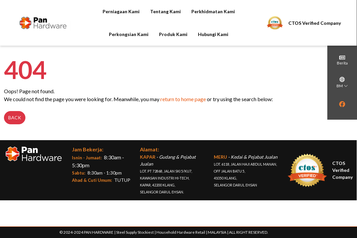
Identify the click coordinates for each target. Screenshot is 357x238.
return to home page (183, 103)
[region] (342, 113)
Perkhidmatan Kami (198, 11)
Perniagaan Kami (106, 11)
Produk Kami (159, 34)
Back (14, 122)
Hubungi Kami (198, 34)
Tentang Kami (150, 11)
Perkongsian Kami (114, 34)
